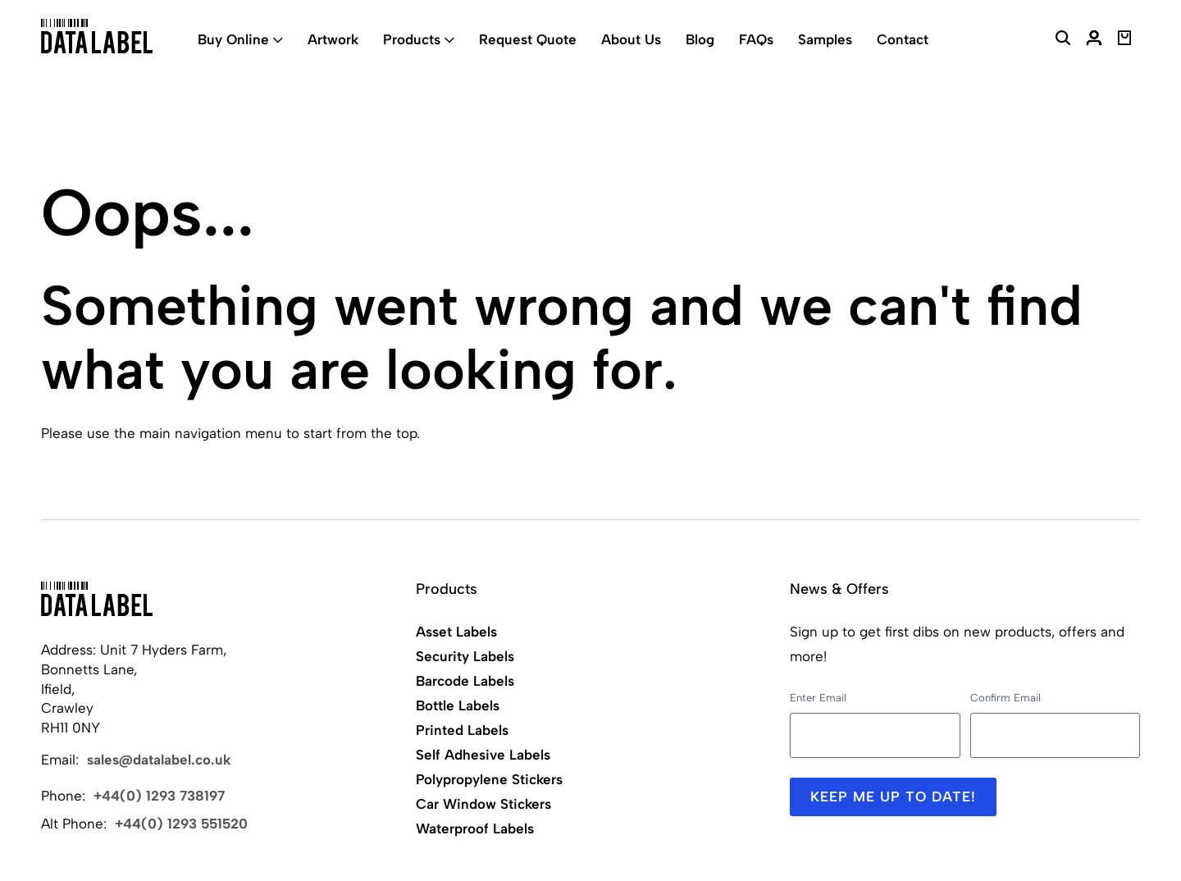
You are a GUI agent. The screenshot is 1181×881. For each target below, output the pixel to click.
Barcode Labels (465, 681)
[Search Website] (1063, 40)
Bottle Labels (457, 705)
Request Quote (528, 39)
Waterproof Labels (475, 828)
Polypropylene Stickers (489, 779)
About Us (631, 39)
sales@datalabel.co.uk (159, 759)
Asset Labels (456, 631)
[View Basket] (1125, 40)
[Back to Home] (97, 599)
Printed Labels (462, 730)
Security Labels (465, 656)
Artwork (333, 39)
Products (411, 39)
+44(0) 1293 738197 (159, 795)
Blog (700, 39)
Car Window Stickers (483, 804)
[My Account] (1094, 40)
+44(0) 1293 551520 (181, 823)
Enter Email (818, 698)
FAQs (756, 39)
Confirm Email (1005, 698)
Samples (825, 39)
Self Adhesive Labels (483, 754)
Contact (902, 39)
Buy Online (233, 39)
